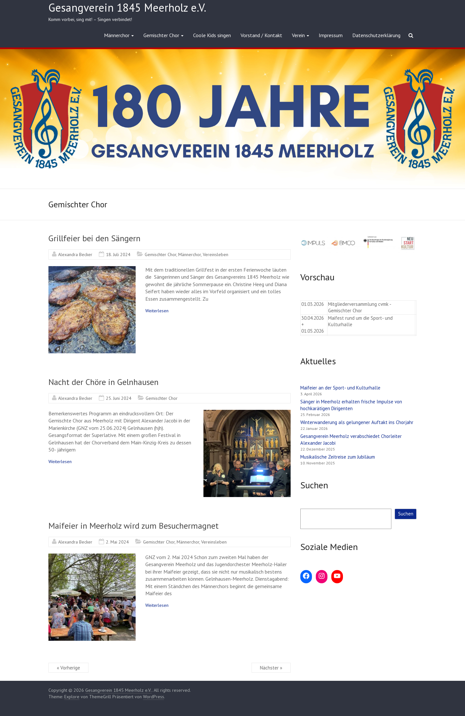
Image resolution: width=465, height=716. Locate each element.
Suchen (405, 514)
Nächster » (271, 668)
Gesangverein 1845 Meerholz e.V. (127, 7)
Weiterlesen (157, 311)
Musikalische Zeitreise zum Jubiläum (337, 457)
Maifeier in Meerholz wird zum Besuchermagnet (133, 525)
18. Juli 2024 (118, 254)
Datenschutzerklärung (376, 35)
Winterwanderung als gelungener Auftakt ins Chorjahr (357, 422)
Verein (298, 35)
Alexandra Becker (75, 254)
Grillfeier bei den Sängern (94, 238)
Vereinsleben (215, 254)
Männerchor (116, 35)
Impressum (331, 35)
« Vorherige (68, 668)
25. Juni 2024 (118, 398)
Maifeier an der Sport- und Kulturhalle (340, 388)
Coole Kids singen (212, 35)
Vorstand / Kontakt (261, 35)
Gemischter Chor (161, 35)
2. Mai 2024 (117, 542)
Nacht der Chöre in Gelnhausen (103, 382)
